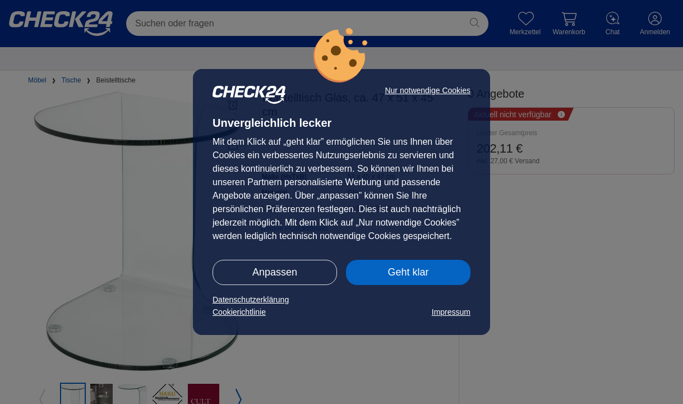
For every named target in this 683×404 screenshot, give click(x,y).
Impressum (451, 311)
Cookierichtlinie (239, 311)
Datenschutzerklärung (251, 299)
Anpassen (274, 272)
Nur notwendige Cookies (427, 90)
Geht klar (407, 272)
